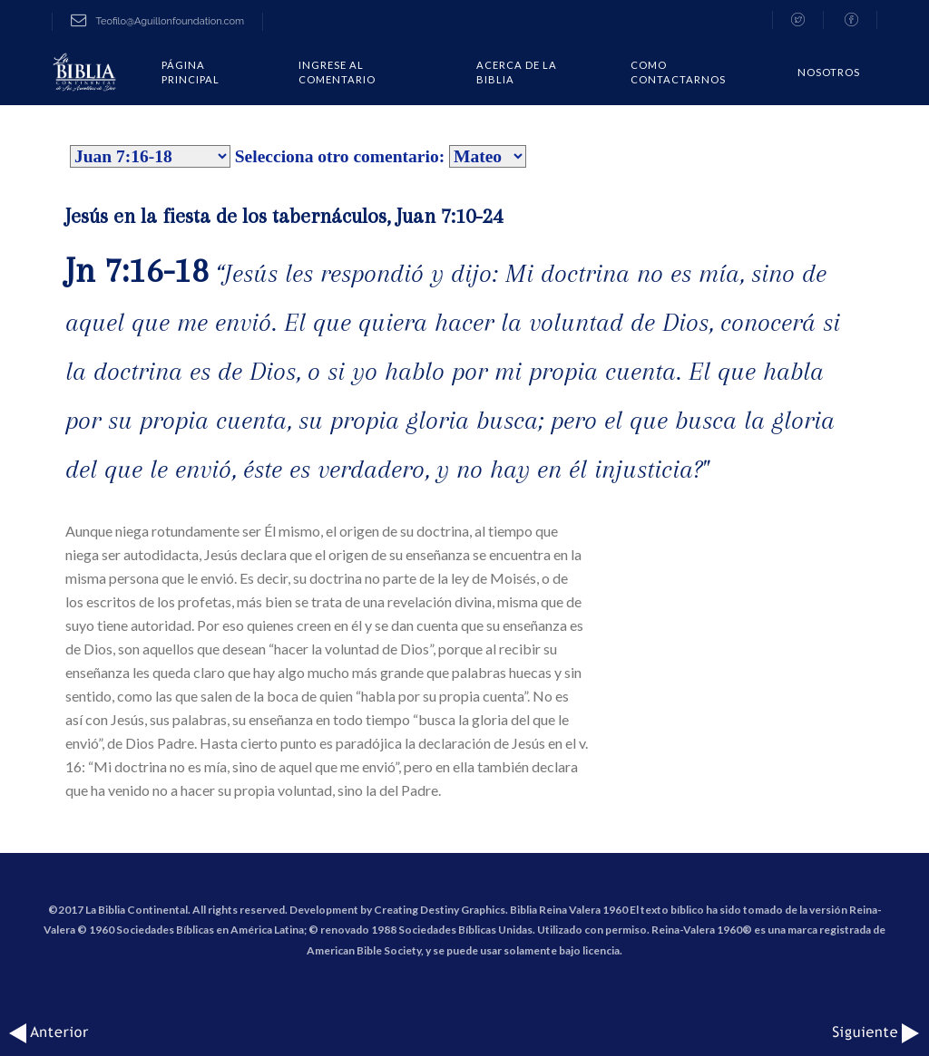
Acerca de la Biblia (516, 72)
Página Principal (190, 72)
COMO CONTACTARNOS (678, 72)
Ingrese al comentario (337, 72)
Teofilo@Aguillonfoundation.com (157, 21)
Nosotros (828, 72)
